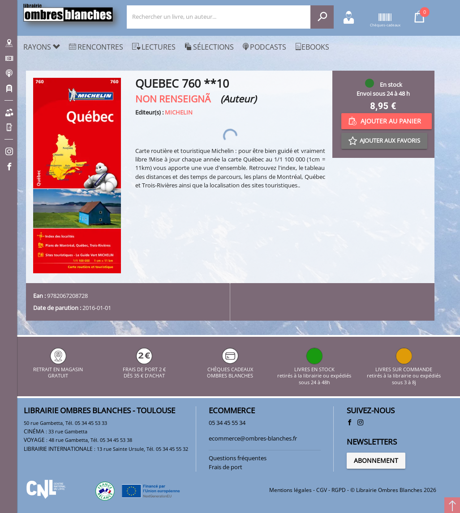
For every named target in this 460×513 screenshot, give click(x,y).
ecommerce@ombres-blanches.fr (253, 438)
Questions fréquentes (238, 458)
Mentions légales (290, 490)
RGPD (338, 490)
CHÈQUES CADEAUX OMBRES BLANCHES (230, 369)
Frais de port (225, 467)
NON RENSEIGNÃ (176, 98)
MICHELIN (179, 112)
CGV (321, 490)
